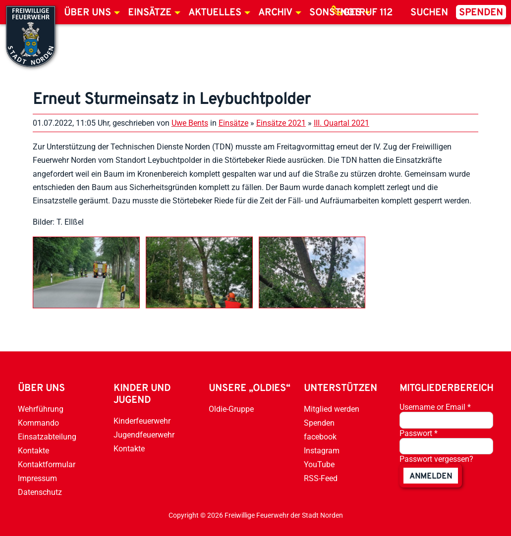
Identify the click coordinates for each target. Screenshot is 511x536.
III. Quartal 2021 (341, 123)
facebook (320, 436)
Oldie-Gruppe (231, 409)
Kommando (38, 423)
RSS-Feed (321, 478)
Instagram (322, 450)
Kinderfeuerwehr (142, 421)
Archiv (275, 13)
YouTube (319, 464)
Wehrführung (40, 409)
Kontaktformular (46, 464)
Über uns (87, 13)
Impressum (37, 478)
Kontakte (33, 450)
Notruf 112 (366, 13)
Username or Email (435, 407)
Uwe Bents (189, 123)
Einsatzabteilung (47, 436)
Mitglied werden (331, 409)
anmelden (430, 477)
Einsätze (149, 13)
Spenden (481, 13)
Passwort (418, 433)
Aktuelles (214, 13)
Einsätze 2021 (281, 123)
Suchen (429, 13)
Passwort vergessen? (436, 459)
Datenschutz (40, 492)
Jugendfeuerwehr (144, 434)
